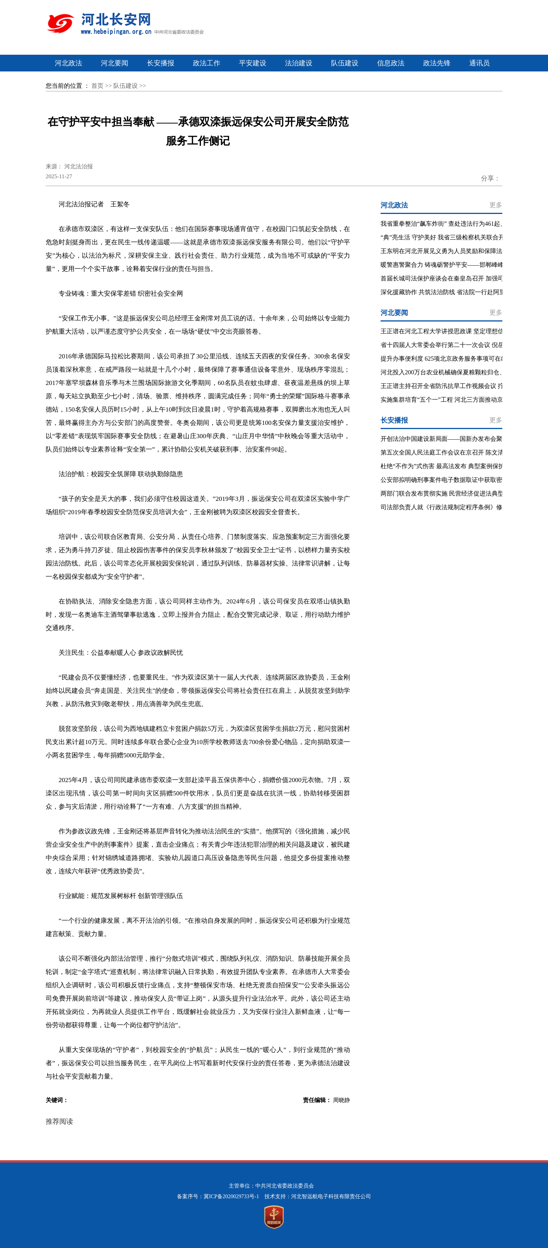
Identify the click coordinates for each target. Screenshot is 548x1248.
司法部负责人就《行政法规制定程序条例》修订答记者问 (457, 507)
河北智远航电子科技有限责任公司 (331, 1196)
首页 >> (102, 85)
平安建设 (252, 63)
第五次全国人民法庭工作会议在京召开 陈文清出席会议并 (457, 452)
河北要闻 (114, 63)
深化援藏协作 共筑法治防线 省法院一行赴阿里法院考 (452, 292)
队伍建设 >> (129, 85)
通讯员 (479, 63)
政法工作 (206, 63)
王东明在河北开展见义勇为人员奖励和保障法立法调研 (454, 251)
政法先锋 (437, 63)
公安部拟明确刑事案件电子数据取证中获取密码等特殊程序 (460, 480)
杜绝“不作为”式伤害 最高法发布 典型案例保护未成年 (452, 466)
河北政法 (68, 63)
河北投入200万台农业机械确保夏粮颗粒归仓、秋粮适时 (455, 372)
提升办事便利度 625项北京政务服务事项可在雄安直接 (453, 358)
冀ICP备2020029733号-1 (231, 1196)
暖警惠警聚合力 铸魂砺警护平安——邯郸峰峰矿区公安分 (457, 264)
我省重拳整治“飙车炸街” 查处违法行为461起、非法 (449, 223)
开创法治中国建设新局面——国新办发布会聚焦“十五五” (456, 439)
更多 (495, 205)
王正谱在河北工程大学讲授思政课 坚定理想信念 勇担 (452, 331)
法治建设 (298, 63)
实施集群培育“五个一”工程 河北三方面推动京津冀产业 (454, 399)
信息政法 (391, 63)
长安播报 (160, 63)
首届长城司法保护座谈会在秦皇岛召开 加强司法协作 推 (455, 278)
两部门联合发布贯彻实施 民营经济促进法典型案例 (448, 493)
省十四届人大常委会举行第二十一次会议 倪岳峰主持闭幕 (457, 345)
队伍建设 (344, 63)
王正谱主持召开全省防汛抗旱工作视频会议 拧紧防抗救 (454, 386)
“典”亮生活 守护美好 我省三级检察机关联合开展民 (449, 237)
